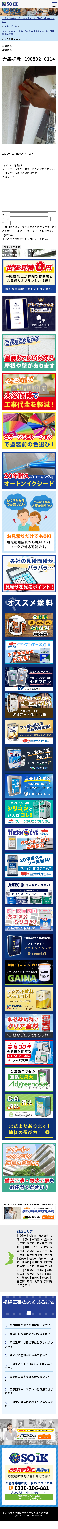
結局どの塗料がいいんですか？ (28, 1355)
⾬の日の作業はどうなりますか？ (30, 1334)
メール (7, 218)
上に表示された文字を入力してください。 (25, 238)
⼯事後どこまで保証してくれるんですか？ (28, 1366)
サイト (6, 223)
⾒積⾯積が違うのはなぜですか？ (30, 1325)
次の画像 (7, 49)
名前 (5, 214)
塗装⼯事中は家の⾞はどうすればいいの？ (29, 1344)
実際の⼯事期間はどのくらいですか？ (27, 1378)
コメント (8, 177)
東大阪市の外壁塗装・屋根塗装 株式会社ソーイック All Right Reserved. (30, 1514)
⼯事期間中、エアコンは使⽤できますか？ (29, 1391)
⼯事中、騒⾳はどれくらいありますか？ (29, 1404)
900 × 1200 (26, 153)
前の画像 (7, 45)
